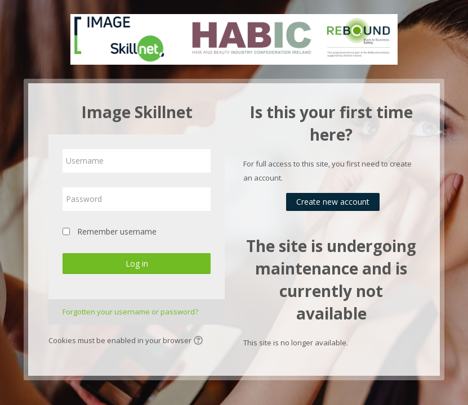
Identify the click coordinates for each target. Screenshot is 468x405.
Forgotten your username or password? (130, 312)
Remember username (117, 231)
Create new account (332, 201)
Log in (137, 263)
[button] (200, 341)
